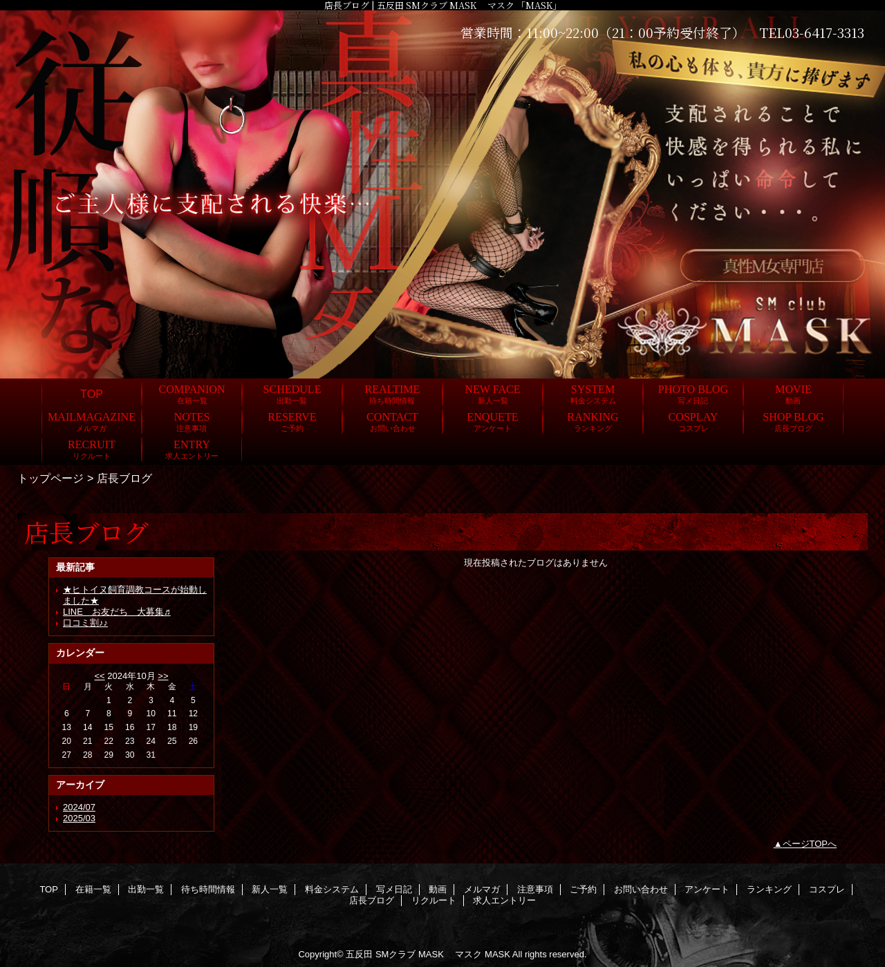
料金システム (332, 889)
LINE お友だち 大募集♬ (117, 611)
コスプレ (827, 889)
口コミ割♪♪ (85, 622)
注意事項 (535, 889)
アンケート (706, 889)
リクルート (433, 900)
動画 (438, 889)
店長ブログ (371, 900)
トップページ (50, 478)
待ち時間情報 (208, 889)
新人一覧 (270, 889)
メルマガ (482, 889)
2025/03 (79, 818)
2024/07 (79, 807)
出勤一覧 (146, 889)
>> (163, 676)
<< (99, 676)
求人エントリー (504, 900)
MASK (497, 954)
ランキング (769, 889)
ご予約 (583, 889)
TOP (91, 393)
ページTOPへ (810, 844)
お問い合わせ (641, 889)
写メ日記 (394, 889)
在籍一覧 (93, 889)
